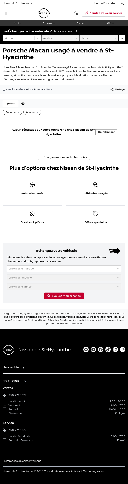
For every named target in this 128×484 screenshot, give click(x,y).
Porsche (38, 89)
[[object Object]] (117, 89)
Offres (110, 23)
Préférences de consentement (22, 460)
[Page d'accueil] (8, 350)
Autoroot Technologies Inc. (88, 471)
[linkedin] (115, 349)
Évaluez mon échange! (64, 296)
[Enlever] (17, 112)
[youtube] (93, 349)
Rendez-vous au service (103, 14)
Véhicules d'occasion (20, 89)
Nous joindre (12, 381)
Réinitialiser (106, 132)
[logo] (44, 13)
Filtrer (11, 103)
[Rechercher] (122, 3)
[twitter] (86, 349)
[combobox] (4, 38)
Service (81, 23)
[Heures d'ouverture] (105, 3)
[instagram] (122, 349)
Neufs (17, 23)
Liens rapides (11, 367)
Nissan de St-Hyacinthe (18, 3)
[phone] (76, 13)
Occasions (48, 23)
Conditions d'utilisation (69, 323)
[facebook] (100, 349)
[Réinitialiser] (23, 103)
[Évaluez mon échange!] (122, 38)
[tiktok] (108, 349)
